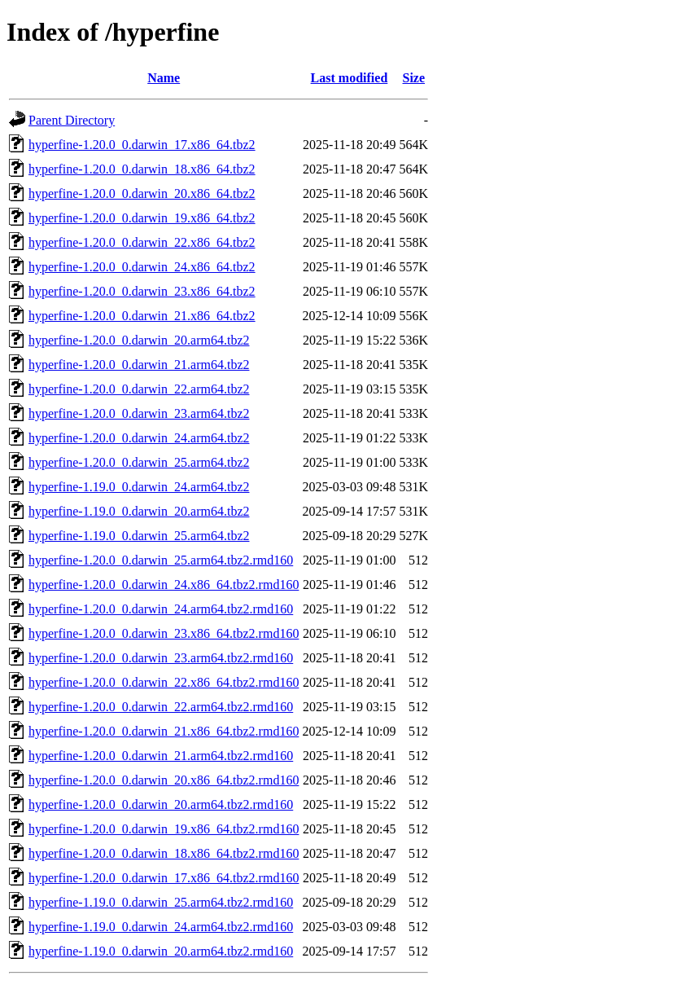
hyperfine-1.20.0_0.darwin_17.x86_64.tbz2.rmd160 (163, 878)
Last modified (349, 78)
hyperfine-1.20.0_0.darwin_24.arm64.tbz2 (138, 438)
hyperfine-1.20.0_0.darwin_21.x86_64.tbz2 (142, 316)
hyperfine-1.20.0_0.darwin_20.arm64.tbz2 (138, 340)
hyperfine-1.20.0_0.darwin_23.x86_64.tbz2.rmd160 (163, 633)
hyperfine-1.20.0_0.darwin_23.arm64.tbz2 (138, 413)
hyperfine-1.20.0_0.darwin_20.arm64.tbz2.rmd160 (160, 804)
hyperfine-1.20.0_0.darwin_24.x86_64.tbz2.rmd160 (163, 584)
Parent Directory (71, 120)
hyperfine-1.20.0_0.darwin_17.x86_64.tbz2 (142, 145)
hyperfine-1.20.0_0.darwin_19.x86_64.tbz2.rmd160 (163, 829)
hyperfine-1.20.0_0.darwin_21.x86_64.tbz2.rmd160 (163, 731)
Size (414, 78)
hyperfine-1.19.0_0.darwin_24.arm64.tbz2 (138, 487)
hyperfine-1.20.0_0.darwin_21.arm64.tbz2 (138, 364)
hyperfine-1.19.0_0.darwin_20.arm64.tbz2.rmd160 (160, 951)
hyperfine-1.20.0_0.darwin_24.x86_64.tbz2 (142, 267)
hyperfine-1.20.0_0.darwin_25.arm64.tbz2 (138, 462)
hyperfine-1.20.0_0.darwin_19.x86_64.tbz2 (142, 218)
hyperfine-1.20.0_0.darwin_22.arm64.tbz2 (138, 389)
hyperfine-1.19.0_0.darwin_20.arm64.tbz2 (138, 511)
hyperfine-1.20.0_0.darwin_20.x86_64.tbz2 (142, 193)
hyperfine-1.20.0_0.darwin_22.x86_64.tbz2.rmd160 (163, 682)
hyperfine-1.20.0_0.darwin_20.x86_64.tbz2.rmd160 (163, 780)
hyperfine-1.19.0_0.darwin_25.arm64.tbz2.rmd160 (160, 902)
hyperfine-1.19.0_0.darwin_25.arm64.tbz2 (138, 536)
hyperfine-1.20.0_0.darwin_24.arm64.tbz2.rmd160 (160, 609)
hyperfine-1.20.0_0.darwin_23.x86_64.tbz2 (142, 291)
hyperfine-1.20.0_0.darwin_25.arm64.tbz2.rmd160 (160, 560)
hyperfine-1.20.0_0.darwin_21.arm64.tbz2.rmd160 (160, 756)
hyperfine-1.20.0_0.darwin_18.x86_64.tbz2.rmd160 (163, 853)
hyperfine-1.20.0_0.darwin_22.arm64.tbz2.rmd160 (160, 707)
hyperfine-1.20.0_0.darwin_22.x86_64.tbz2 (142, 242)
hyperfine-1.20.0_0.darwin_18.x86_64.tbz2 (142, 169)
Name (163, 78)
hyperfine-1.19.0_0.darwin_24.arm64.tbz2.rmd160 (160, 927)
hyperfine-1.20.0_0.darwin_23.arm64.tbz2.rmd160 (160, 658)
